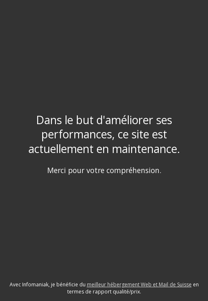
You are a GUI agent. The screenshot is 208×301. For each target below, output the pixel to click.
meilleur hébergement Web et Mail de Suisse (139, 284)
